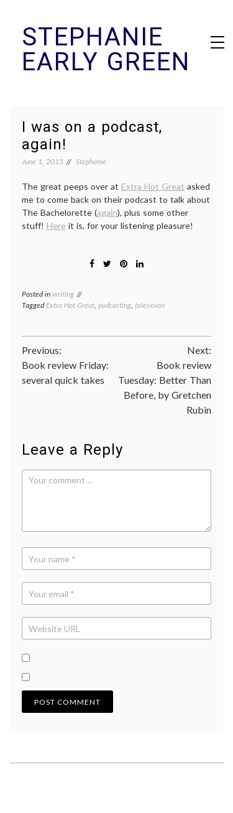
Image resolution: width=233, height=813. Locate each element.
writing (63, 294)
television (150, 305)
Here (56, 225)
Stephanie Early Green (106, 49)
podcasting (114, 305)
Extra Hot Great (153, 186)
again (107, 212)
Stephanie (91, 161)
